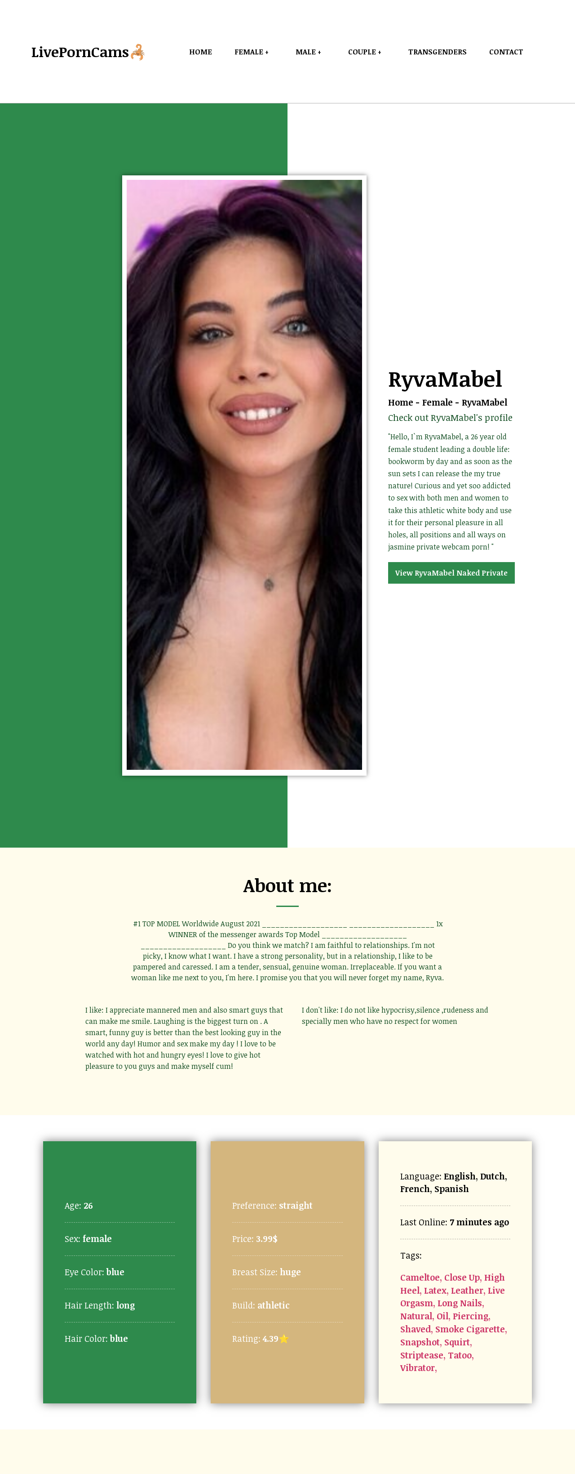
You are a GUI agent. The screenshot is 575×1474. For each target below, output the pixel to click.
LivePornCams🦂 (89, 51)
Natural (416, 1316)
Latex (435, 1290)
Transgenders (437, 51)
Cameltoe (420, 1277)
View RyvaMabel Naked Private (451, 573)
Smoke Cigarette (470, 1329)
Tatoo (460, 1355)
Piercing (470, 1316)
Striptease (421, 1355)
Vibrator (417, 1368)
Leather (467, 1290)
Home (200, 51)
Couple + (367, 51)
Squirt (457, 1342)
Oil (442, 1316)
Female (437, 402)
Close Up (462, 1277)
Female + (253, 51)
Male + (311, 51)
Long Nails (460, 1303)
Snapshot (420, 1342)
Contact (506, 51)
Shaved (415, 1329)
